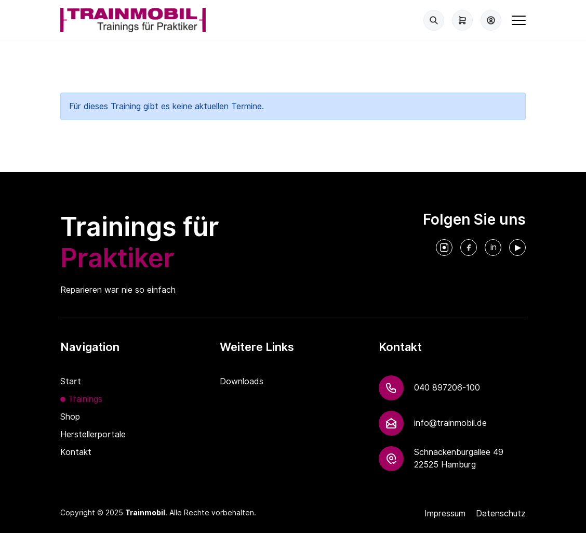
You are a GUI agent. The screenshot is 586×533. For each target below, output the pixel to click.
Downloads (241, 381)
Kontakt (75, 452)
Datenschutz (501, 513)
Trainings (85, 399)
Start (70, 381)
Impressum (444, 513)
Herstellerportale (93, 434)
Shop (70, 417)
